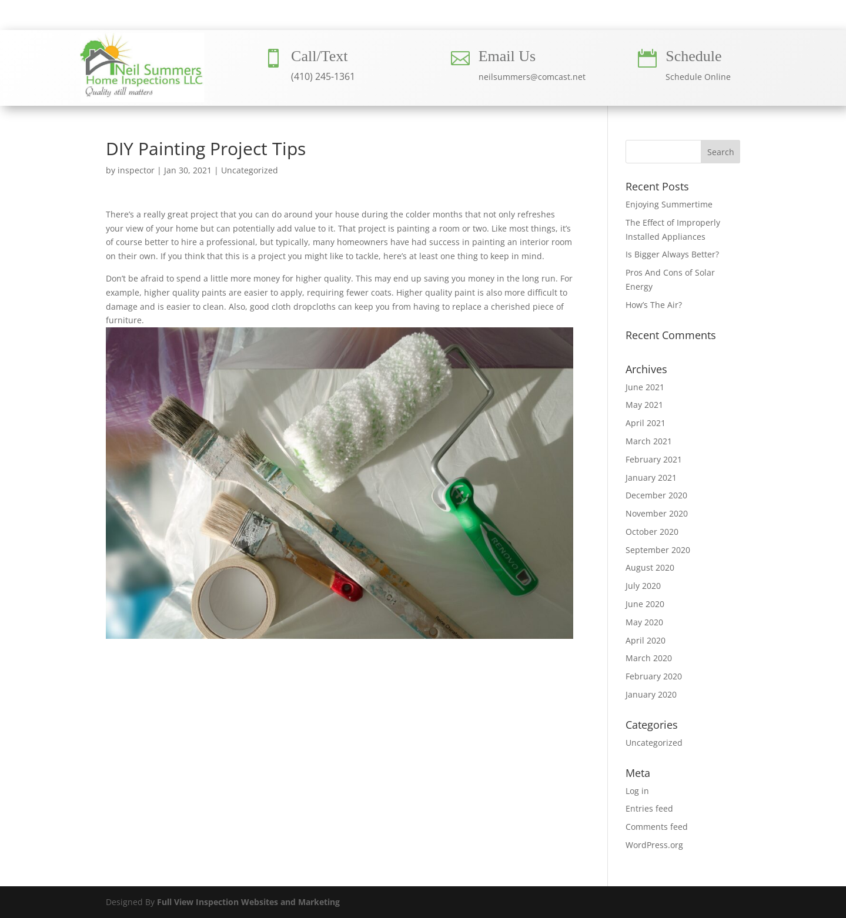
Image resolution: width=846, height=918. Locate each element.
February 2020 (654, 676)
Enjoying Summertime (669, 204)
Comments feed (657, 826)
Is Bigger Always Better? (672, 254)
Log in (637, 790)
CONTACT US (538, 19)
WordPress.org (654, 844)
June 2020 (645, 603)
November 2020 (657, 513)
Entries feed (649, 808)
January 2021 (651, 477)
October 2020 (652, 531)
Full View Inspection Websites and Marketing (248, 901)
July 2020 (643, 585)
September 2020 (658, 549)
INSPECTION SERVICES (417, 19)
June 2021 (645, 387)
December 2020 (656, 495)
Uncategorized (249, 170)
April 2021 (646, 422)
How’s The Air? (654, 304)
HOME (240, 19)
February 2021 (654, 459)
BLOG (607, 19)
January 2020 (651, 694)
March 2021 (649, 441)
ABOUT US (303, 19)
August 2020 (650, 567)
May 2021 (644, 404)
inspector (136, 170)
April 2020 (646, 640)
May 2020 (644, 622)
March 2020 (649, 658)
